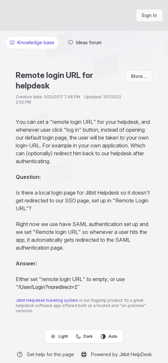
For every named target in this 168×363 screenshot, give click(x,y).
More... (139, 76)
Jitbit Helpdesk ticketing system (47, 300)
